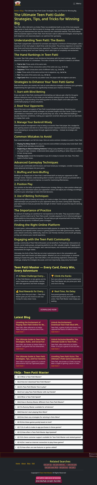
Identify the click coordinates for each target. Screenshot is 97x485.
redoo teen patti (72, 465)
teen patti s (72, 467)
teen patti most (64, 467)
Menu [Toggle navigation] (77, 3)
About (23, 463)
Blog (21, 11)
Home (16, 11)
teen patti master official (51, 467)
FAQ (33, 463)
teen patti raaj (47, 465)
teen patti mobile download (60, 465)
